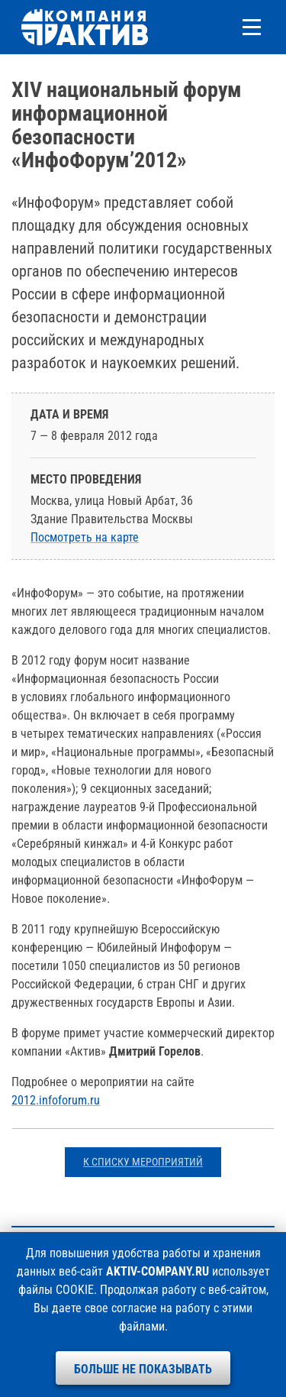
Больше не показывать (143, 1369)
